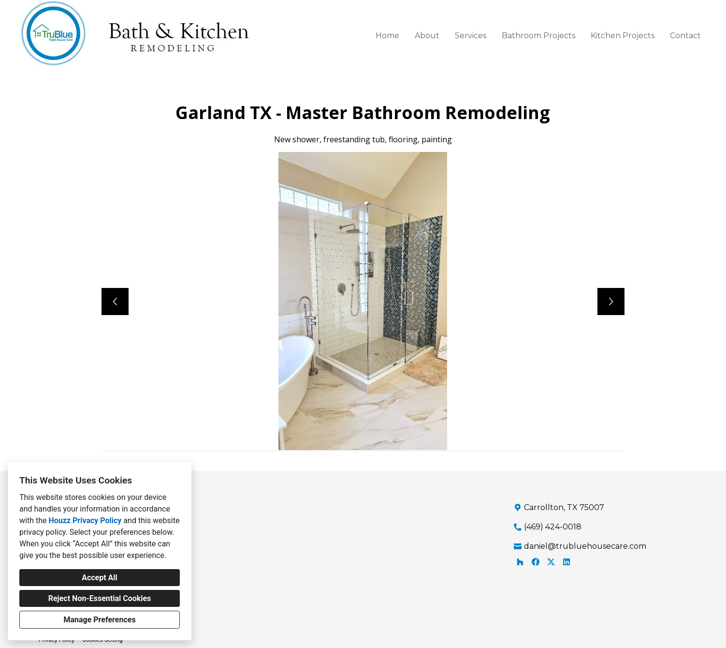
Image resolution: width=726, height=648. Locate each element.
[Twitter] (551, 562)
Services (470, 35)
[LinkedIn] (566, 562)
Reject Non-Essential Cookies (99, 598)
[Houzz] (520, 562)
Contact (685, 35)
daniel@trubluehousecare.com (585, 546)
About (427, 35)
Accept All (99, 577)
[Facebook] (535, 562)
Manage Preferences (99, 619)
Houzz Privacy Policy (84, 520)
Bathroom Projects (538, 35)
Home (387, 35)
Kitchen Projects (622, 35)
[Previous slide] (115, 301)
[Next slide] (610, 301)
